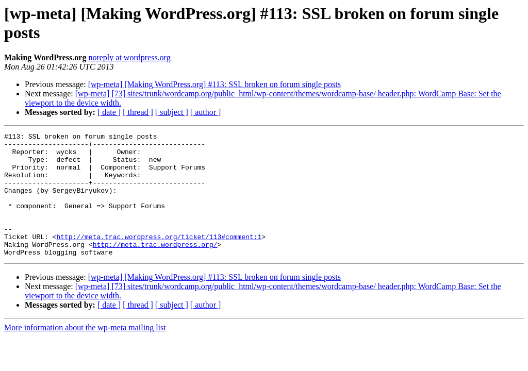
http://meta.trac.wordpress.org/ (155, 267)
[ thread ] (138, 112)
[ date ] (109, 112)
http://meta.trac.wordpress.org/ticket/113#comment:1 (158, 258)
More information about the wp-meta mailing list (85, 352)
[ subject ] (171, 112)
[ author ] (205, 112)
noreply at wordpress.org (129, 57)
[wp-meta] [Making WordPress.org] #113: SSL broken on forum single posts (214, 84)
